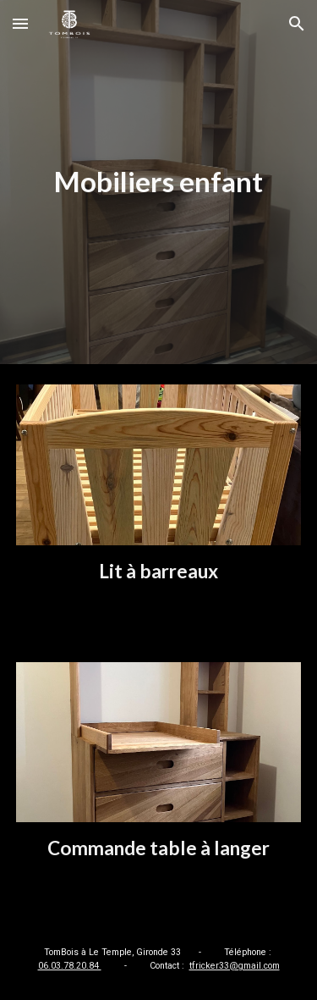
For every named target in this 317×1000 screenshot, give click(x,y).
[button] (20, 23)
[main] (159, 182)
